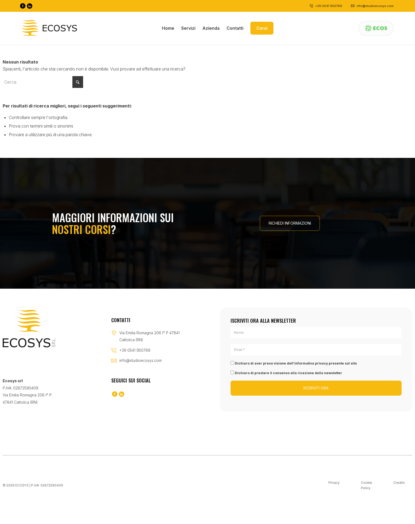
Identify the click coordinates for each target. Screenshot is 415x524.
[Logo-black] (49, 28)
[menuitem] (168, 28)
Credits (399, 483)
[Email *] (316, 350)
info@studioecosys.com (140, 360)
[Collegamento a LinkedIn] (29, 6)
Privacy (334, 483)
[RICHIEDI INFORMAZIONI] (290, 223)
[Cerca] (43, 82)
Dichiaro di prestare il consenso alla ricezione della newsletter (286, 373)
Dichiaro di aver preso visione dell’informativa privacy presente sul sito (294, 363)
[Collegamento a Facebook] (22, 6)
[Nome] (316, 333)
